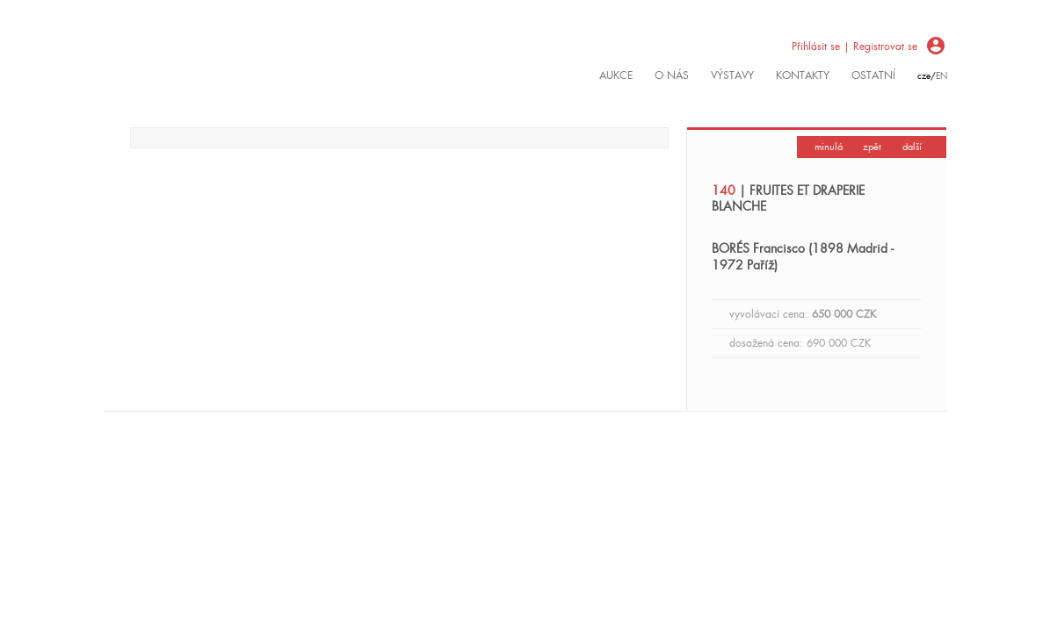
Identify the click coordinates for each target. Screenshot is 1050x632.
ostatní (873, 75)
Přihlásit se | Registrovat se (854, 47)
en (941, 76)
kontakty (802, 75)
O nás (672, 75)
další (912, 146)
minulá (829, 146)
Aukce (616, 75)
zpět (872, 146)
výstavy (732, 75)
